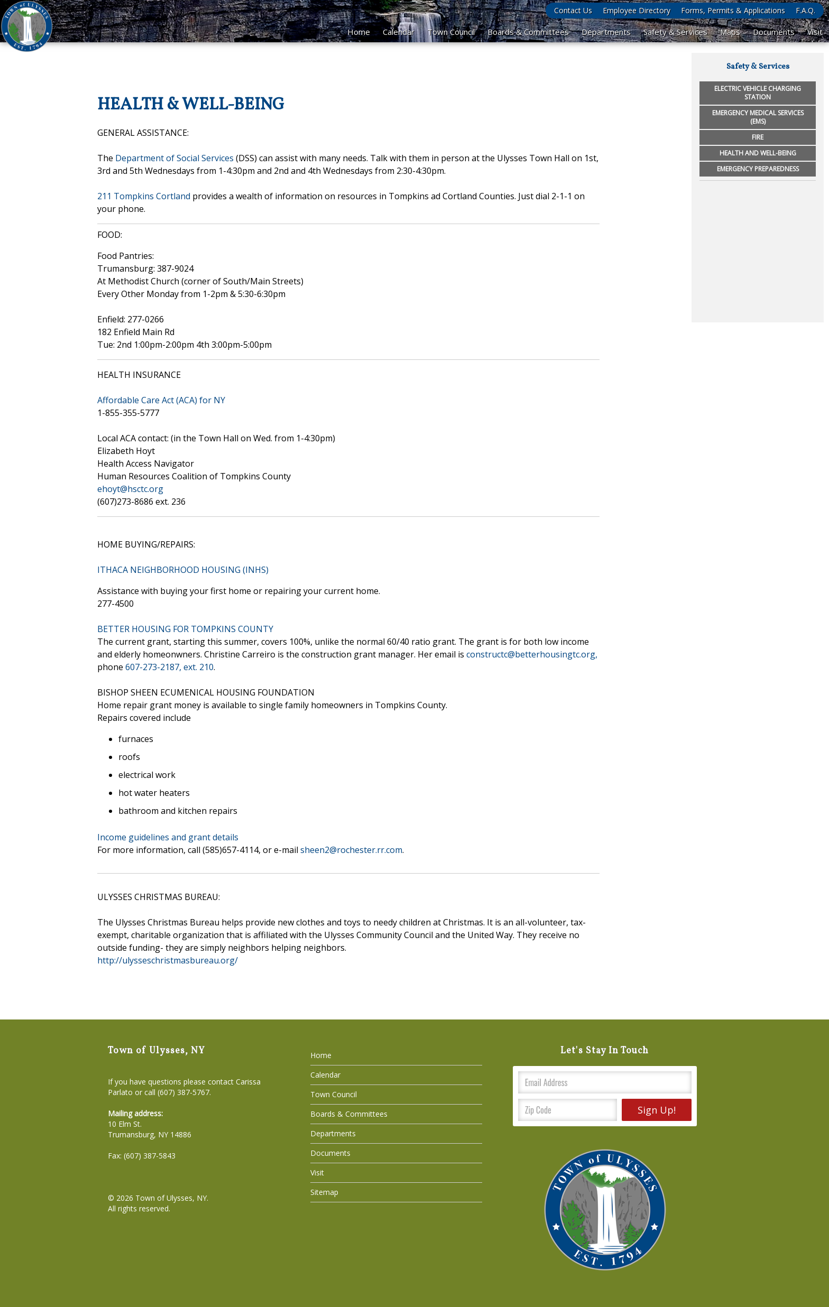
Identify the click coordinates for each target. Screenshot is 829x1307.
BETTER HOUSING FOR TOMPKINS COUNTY (185, 629)
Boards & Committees (528, 31)
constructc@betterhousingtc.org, (531, 654)
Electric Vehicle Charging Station (757, 92)
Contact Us (573, 10)
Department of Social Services (174, 158)
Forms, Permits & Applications (733, 10)
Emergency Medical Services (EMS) (758, 117)
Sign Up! (657, 1110)
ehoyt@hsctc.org (130, 489)
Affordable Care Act (135, 400)
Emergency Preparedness (758, 168)
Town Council (451, 31)
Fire (757, 137)
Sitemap (324, 1192)
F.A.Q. (805, 10)
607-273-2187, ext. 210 (169, 667)
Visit (815, 31)
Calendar (398, 31)
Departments (606, 31)
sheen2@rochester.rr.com (351, 850)
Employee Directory (636, 10)
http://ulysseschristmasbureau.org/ (167, 960)
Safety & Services (675, 31)
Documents (774, 31)
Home (358, 31)
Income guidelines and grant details (167, 837)
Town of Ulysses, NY (171, 1198)
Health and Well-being (758, 153)
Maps (730, 31)
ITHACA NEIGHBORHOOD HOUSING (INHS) (183, 570)
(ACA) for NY (199, 400)
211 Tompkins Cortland (143, 196)
